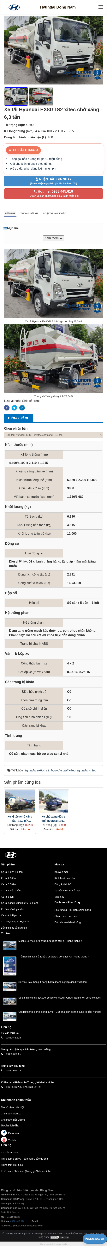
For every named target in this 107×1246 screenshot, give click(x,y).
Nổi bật (10, 213)
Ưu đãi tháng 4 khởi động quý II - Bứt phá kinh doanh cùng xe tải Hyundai (59, 1011)
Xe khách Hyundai (11, 915)
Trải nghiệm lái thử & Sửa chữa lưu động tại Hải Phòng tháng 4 (53, 956)
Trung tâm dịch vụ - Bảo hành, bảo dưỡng (24, 1158)
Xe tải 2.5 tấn (8, 878)
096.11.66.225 (14, 1087)
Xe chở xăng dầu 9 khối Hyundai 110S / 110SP (53, 819)
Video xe (59, 896)
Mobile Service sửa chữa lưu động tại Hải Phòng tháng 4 (50, 940)
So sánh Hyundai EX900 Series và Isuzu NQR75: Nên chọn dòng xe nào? (59, 997)
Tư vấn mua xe (9, 1152)
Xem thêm (53, 238)
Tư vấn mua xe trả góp (67, 890)
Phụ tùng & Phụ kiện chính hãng (73, 909)
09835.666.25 (13, 1054)
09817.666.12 (13, 1070)
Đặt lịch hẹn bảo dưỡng (68, 922)
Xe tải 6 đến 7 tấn (11, 890)
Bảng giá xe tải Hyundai (14, 927)
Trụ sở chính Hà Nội (12, 1107)
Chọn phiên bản (15, 428)
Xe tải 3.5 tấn (8, 884)
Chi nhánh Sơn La (11, 1113)
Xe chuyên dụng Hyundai (15, 921)
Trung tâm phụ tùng (12, 1164)
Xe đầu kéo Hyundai (12, 909)
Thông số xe (29, 213)
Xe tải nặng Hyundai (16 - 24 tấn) (19, 902)
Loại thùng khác (54, 213)
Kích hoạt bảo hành (65, 878)
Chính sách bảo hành (66, 916)
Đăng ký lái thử (63, 884)
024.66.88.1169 (31, 1087)
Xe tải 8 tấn (7, 896)
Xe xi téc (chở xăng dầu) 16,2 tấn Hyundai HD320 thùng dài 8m (20, 819)
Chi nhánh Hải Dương (13, 1119)
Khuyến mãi (61, 871)
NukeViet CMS (54, 1233)
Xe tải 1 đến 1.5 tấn (12, 871)
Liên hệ (6, 1145)
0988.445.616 (13, 1037)
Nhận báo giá (95, 1238)
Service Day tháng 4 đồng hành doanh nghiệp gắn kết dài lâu (52, 982)
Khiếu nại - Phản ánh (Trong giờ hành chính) (26, 1171)
